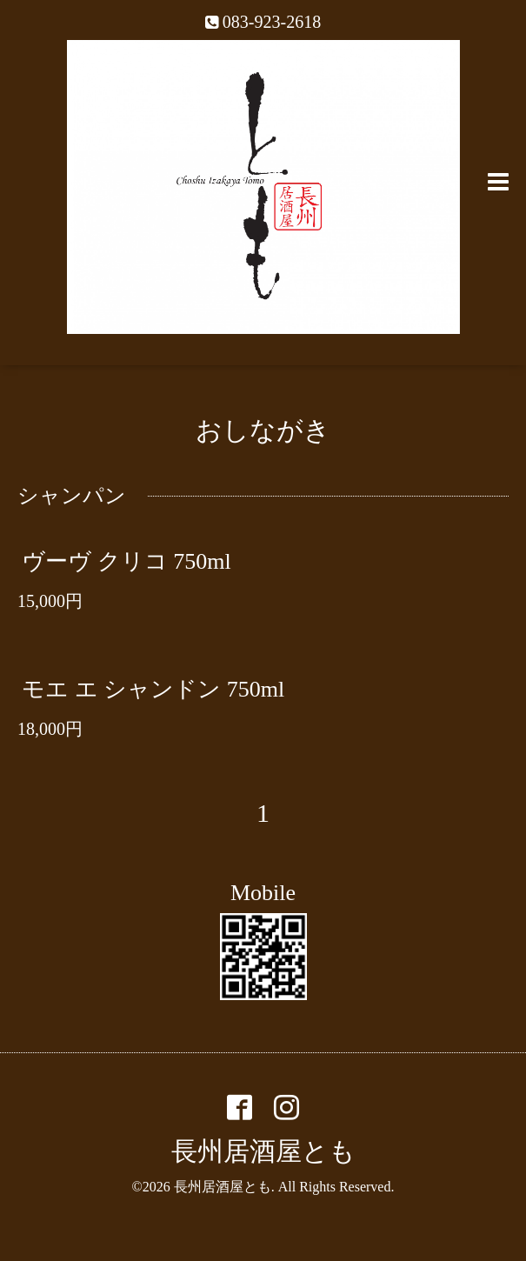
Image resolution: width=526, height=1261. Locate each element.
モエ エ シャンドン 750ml (153, 689)
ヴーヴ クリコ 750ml (126, 560)
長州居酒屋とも (263, 1151)
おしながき (263, 430)
